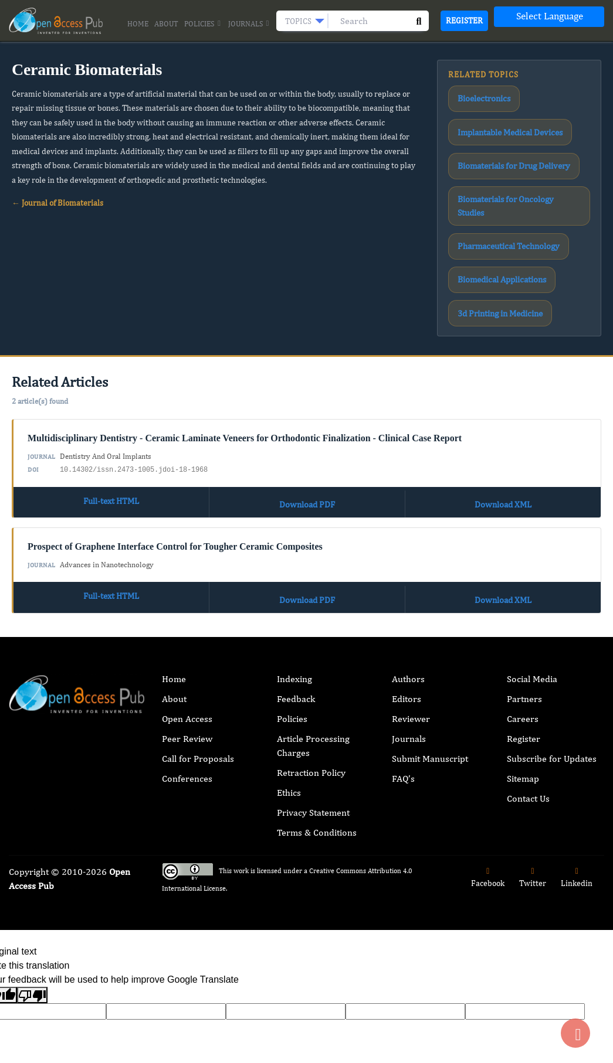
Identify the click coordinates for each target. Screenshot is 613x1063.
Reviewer (411, 613)
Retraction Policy (311, 667)
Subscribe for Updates (552, 653)
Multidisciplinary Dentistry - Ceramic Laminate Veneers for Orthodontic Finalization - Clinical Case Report (245, 343)
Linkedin (576, 772)
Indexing (294, 573)
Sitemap (523, 673)
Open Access (187, 613)
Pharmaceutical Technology (497, 179)
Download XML (503, 404)
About (166, 23)
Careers (523, 613)
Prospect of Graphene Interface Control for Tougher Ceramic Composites (175, 446)
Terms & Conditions (317, 726)
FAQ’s (403, 673)
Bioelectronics (476, 94)
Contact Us (528, 693)
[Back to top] (575, 1033)
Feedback (296, 593)
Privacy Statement (313, 707)
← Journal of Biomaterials (57, 202)
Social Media (532, 573)
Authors (408, 573)
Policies (203, 24)
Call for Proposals (198, 653)
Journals (249, 24)
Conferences (187, 673)
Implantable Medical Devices (499, 115)
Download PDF (307, 404)
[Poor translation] (32, 889)
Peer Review (187, 633)
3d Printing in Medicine (491, 222)
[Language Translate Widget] (549, 16)
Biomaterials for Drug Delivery (502, 137)
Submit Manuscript (430, 653)
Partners (524, 593)
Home (137, 23)
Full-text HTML (111, 404)
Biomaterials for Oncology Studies (506, 158)
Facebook (487, 772)
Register (464, 20)
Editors (406, 593)
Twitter (532, 772)
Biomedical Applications (491, 201)
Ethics (289, 687)
